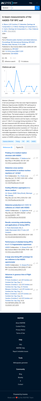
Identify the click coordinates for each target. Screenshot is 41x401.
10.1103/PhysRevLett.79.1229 (14, 183)
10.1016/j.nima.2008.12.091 (14, 51)
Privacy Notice (20, 330)
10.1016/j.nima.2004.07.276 (17, 269)
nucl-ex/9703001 (10, 180)
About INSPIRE (20, 323)
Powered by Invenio (20, 394)
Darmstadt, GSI (16, 228)
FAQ (20, 344)
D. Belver (15, 27)
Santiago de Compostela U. (28, 27)
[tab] (7, 147)
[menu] (31, 3)
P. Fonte (23, 230)
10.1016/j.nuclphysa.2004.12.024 (15, 163)
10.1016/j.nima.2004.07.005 (14, 252)
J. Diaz (29, 29)
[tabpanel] (20, 230)
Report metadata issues (20, 351)
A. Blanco (5, 24)
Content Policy (20, 326)
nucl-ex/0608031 (10, 215)
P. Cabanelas (22, 24)
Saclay (11, 195)
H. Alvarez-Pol (24, 247)
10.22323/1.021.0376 (12, 305)
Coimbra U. (14, 280)
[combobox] (23, 8)
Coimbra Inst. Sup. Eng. (12, 282)
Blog (20, 374)
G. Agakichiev (24, 210)
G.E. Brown (8, 193)
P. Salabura (23, 158)
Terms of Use (20, 333)
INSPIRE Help (20, 348)
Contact (20, 384)
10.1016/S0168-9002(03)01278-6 (15, 237)
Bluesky (20, 377)
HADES (7, 158)
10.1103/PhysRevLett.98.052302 (15, 217)
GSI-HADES (14, 53)
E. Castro (5, 29)
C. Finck (7, 228)
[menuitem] (30, 3)
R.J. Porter (21, 176)
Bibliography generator (20, 363)
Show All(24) (11, 31)
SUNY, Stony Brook (19, 193)
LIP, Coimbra (13, 24)
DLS (6, 176)
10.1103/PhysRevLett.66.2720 (14, 200)
